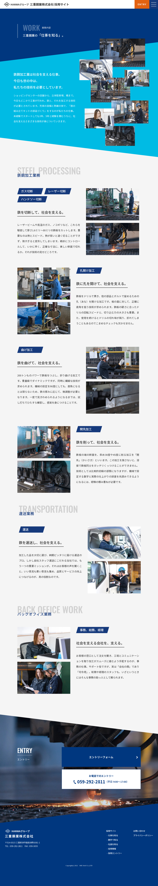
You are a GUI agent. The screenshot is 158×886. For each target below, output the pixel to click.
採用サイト (111, 844)
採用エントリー (115, 866)
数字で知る (113, 853)
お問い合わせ (139, 844)
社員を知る (113, 857)
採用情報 (112, 861)
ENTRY (142, 4)
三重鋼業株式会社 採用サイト (39, 4)
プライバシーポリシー (143, 848)
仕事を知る (113, 848)
